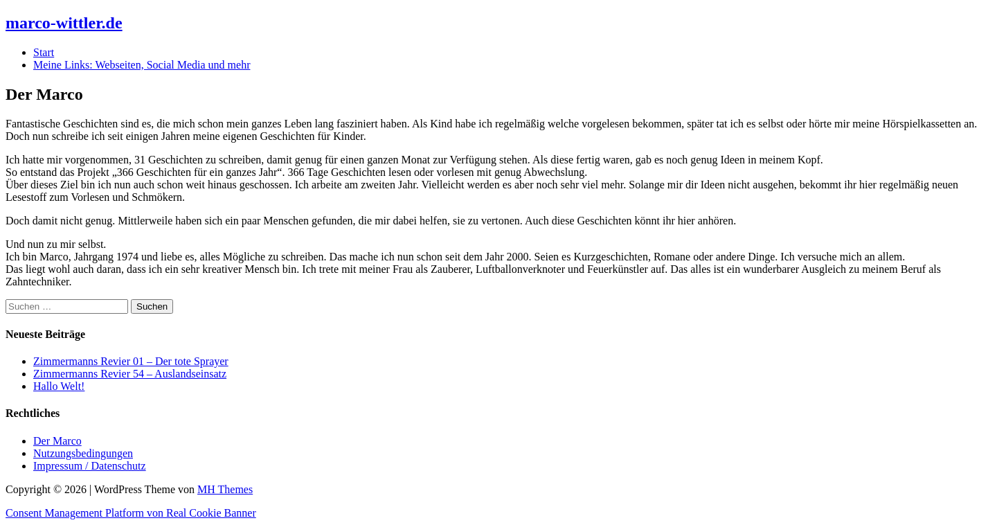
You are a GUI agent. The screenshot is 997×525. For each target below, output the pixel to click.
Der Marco (57, 441)
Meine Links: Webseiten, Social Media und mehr (141, 65)
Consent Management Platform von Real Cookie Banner (131, 513)
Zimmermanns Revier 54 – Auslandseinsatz (129, 374)
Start (43, 52)
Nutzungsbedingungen (83, 453)
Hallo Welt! (58, 386)
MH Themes (225, 489)
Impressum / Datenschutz (89, 466)
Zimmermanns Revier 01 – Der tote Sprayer (130, 361)
